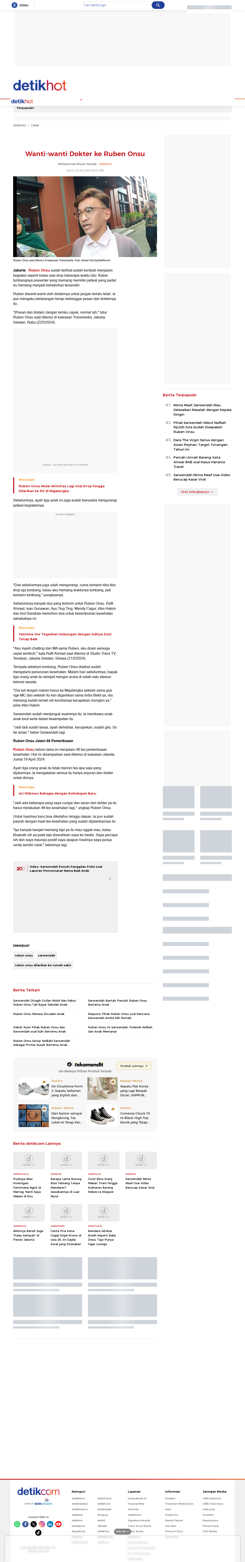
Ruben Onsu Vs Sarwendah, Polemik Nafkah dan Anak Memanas (120, 1029)
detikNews (78, 1498)
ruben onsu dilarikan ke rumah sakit (43, 964)
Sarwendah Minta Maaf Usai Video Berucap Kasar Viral (139, 1183)
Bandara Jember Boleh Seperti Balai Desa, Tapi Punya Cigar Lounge (102, 1237)
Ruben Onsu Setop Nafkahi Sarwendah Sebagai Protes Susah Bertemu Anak (41, 1042)
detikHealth (104, 1508)
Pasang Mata (136, 1503)
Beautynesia (210, 1520)
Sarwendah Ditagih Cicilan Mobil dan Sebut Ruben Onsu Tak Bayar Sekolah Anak (44, 1002)
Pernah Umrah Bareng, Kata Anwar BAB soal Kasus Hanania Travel (199, 461)
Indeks (177, 101)
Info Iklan (170, 1525)
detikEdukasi (80, 1503)
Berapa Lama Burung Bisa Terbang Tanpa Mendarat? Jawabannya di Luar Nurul (66, 1187)
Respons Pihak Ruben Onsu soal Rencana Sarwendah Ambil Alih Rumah (118, 1015)
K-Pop (72, 101)
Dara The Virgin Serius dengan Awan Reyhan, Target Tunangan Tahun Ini (201, 444)
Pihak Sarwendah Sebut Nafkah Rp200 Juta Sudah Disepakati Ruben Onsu (200, 427)
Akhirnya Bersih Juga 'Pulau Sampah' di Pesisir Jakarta (28, 1235)
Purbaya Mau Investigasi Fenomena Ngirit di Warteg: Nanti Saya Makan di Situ (27, 1187)
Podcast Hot (89, 101)
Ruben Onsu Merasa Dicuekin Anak (38, 1013)
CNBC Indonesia (213, 1503)
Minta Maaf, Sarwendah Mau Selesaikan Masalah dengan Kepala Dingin (202, 409)
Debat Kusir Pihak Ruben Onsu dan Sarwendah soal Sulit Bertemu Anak (39, 1029)
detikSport (78, 1525)
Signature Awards (139, 1520)
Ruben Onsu (39, 270)
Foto (165, 101)
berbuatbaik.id (137, 1498)
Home (28, 101)
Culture (141, 101)
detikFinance (80, 1508)
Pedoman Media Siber (179, 1503)
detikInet (77, 1514)
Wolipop (102, 1514)
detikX (101, 1520)
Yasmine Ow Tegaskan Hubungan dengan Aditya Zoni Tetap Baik (65, 636)
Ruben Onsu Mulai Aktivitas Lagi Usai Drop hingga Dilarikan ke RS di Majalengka (61, 488)
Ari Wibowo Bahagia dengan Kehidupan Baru (57, 793)
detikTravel (104, 1498)
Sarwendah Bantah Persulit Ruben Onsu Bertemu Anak (117, 1002)
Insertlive (208, 1514)
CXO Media (210, 1530)
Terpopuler (25, 107)
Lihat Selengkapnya (197, 491)
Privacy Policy (174, 1530)
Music (106, 101)
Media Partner (174, 1520)
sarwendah (46, 955)
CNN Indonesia (212, 1498)
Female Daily (211, 1525)
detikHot (19, 125)
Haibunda (209, 1508)
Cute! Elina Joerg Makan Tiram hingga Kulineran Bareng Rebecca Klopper (102, 1185)
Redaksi (170, 1498)
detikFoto (103, 1530)
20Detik (102, 1525)
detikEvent (134, 1514)
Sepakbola (78, 1530)
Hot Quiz (57, 101)
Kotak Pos (171, 1514)
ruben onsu (24, 955)
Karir (168, 1508)
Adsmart (133, 1508)
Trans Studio (136, 1530)
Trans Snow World (139, 1525)
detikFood (103, 1503)
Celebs (42, 101)
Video (154, 101)
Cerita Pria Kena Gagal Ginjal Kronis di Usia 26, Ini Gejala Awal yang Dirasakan (66, 1237)
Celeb (35, 125)
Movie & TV (122, 101)
